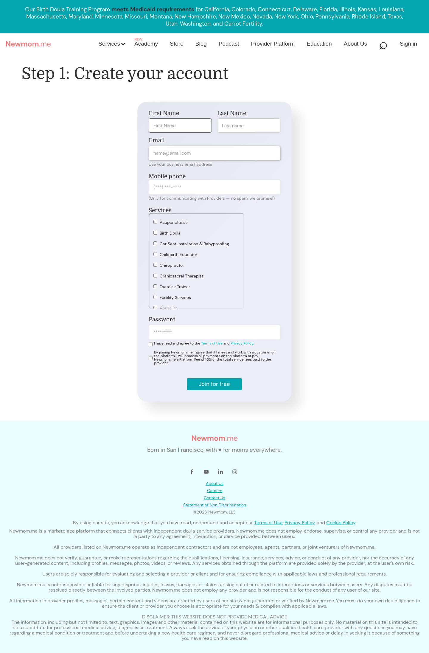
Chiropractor (172, 265)
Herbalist (168, 308)
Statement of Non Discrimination (214, 505)
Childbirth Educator (178, 254)
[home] (50, 43)
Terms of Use (212, 343)
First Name (164, 113)
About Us (214, 483)
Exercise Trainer (175, 286)
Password (162, 319)
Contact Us (214, 497)
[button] (111, 44)
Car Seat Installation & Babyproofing (194, 243)
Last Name (231, 113)
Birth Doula (170, 233)
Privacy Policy (242, 343)
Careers (214, 490)
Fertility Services (175, 297)
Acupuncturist (173, 222)
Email (157, 140)
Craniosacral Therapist (181, 276)
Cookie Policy (340, 522)
